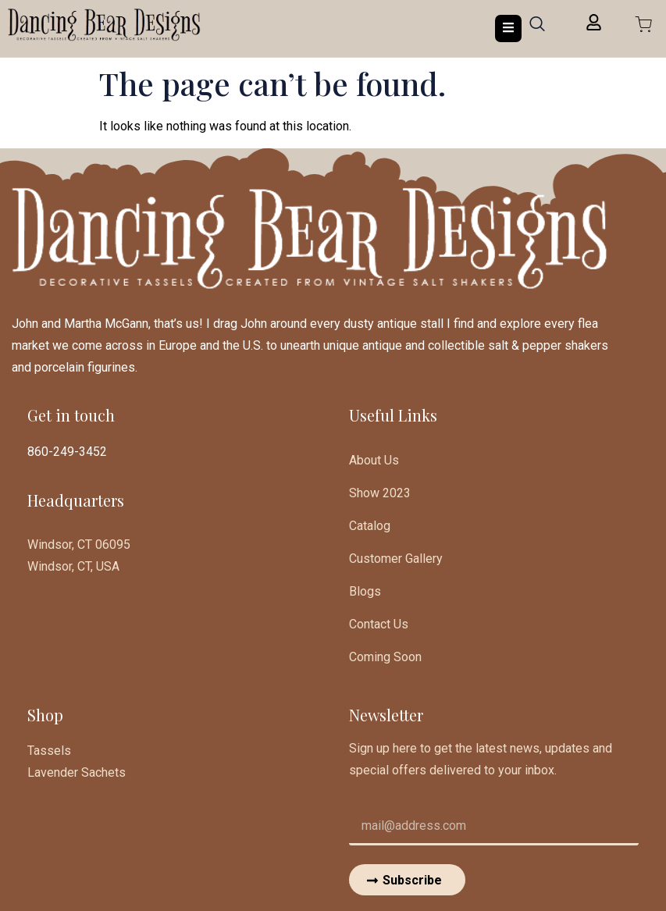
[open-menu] (508, 28)
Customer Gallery (396, 558)
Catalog (369, 525)
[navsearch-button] (537, 28)
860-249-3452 (67, 451)
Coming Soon (385, 656)
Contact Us (378, 624)
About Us (374, 460)
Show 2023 (380, 493)
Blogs (365, 591)
